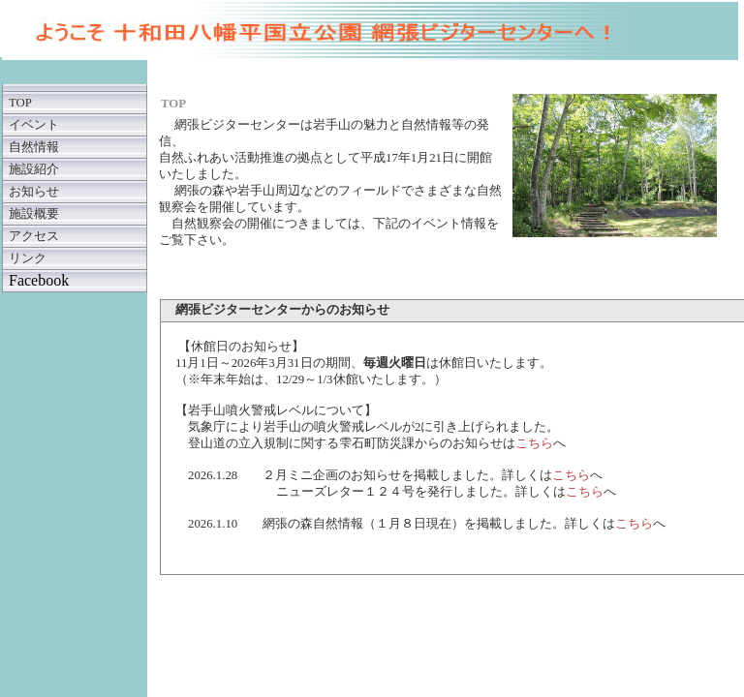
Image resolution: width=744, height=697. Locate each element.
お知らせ (34, 191)
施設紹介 (34, 169)
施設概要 (34, 214)
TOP (20, 102)
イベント (34, 125)
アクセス (34, 236)
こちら (534, 443)
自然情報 (34, 147)
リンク (27, 258)
